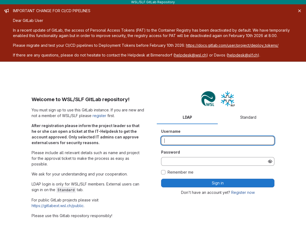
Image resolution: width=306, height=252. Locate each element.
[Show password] (270, 161)
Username (171, 131)
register (99, 115)
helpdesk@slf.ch (243, 55)
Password (170, 152)
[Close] (299, 11)
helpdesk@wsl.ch (190, 55)
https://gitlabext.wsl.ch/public (58, 205)
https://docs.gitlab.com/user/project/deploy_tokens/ (232, 45)
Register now (243, 192)
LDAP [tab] (187, 117)
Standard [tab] (248, 117)
